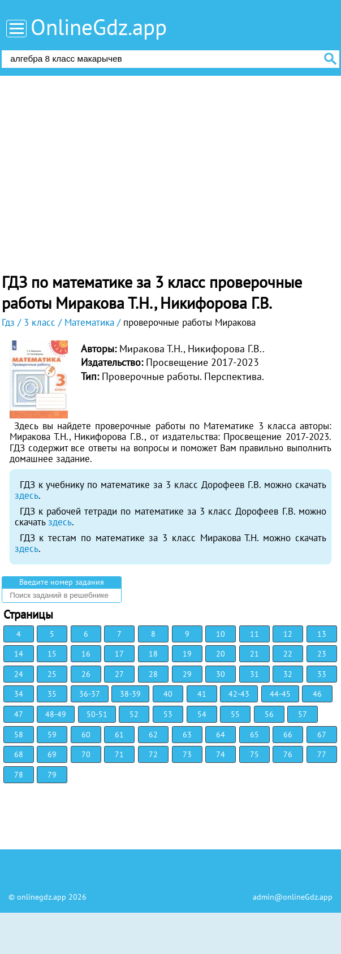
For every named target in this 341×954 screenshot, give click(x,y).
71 (119, 754)
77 (321, 754)
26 (85, 674)
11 (254, 634)
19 (187, 654)
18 (153, 654)
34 (18, 694)
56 (269, 714)
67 (321, 734)
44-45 (280, 694)
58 (18, 734)
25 (52, 674)
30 (220, 674)
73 (187, 754)
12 (287, 634)
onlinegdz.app (41, 897)
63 (187, 734)
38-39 (130, 694)
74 (220, 754)
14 (18, 654)
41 (201, 694)
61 (119, 734)
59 (52, 734)
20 (220, 654)
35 (52, 694)
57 (302, 714)
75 (254, 754)
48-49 (55, 714)
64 (220, 734)
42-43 (238, 694)
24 (18, 674)
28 (153, 674)
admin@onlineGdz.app (293, 897)
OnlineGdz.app (99, 26)
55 (235, 714)
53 (167, 714)
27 (119, 674)
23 (321, 654)
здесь (26, 495)
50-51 (97, 714)
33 (321, 674)
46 (317, 694)
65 (254, 734)
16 (85, 654)
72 (153, 754)
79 (52, 775)
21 (254, 654)
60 (85, 734)
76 (287, 754)
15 (52, 654)
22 (287, 654)
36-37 (89, 694)
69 (52, 754)
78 (18, 775)
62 (153, 734)
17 (119, 654)
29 (187, 674)
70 (85, 754)
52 (134, 714)
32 (287, 674)
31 (254, 674)
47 (18, 714)
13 (321, 634)
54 (201, 714)
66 (287, 734)
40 (167, 694)
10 (220, 634)
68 (18, 754)
